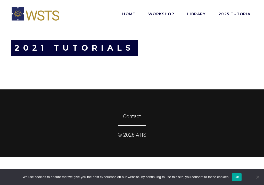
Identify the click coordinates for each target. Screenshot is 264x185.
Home (128, 14)
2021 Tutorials (74, 48)
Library (196, 14)
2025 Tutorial (236, 14)
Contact (132, 116)
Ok (237, 177)
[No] (257, 177)
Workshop (161, 14)
